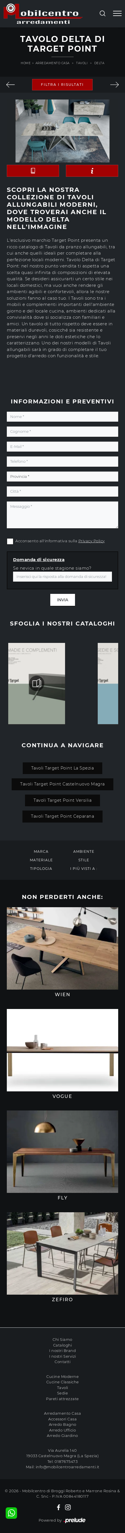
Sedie (62, 1393)
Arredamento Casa (53, 63)
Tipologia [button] (41, 868)
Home (26, 63)
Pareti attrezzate (62, 1398)
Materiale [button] (41, 860)
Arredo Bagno (62, 1424)
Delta (99, 63)
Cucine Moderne (62, 1376)
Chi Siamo (62, 1339)
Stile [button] (83, 860)
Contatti (62, 1361)
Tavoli (82, 63)
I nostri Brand (62, 1350)
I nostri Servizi (62, 1356)
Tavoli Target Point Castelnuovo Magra (62, 784)
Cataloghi (62, 1345)
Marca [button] (41, 851)
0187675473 (66, 1461)
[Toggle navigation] (117, 14)
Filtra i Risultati (62, 84)
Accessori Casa (62, 1419)
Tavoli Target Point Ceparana (62, 816)
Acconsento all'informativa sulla (60, 541)
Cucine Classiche (62, 1382)
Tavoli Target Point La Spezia (62, 768)
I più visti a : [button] (83, 868)
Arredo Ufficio (62, 1430)
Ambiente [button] (83, 851)
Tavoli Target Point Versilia (62, 800)
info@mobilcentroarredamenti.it (67, 1467)
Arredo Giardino (62, 1435)
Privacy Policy (91, 541)
